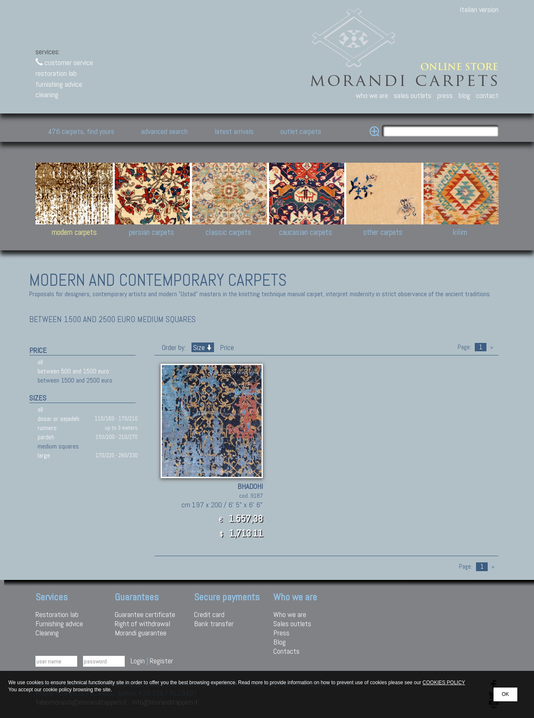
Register (161, 660)
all (40, 362)
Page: (464, 347)
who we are (372, 95)
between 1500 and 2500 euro (75, 380)
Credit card (209, 614)
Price (226, 347)
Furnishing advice (59, 623)
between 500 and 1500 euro (73, 371)
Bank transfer (214, 623)
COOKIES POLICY (444, 682)
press (445, 95)
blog (464, 95)
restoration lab (56, 73)
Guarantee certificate (145, 614)
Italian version (479, 9)
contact (487, 95)
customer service (64, 62)
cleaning (46, 94)
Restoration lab (56, 614)
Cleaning (47, 632)
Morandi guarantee (140, 632)
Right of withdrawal (142, 623)
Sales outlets (292, 623)
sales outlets (412, 95)
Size (202, 347)
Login (138, 660)
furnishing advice (58, 84)
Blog (279, 642)
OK (505, 694)
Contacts (286, 651)
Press (281, 632)
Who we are (289, 614)
